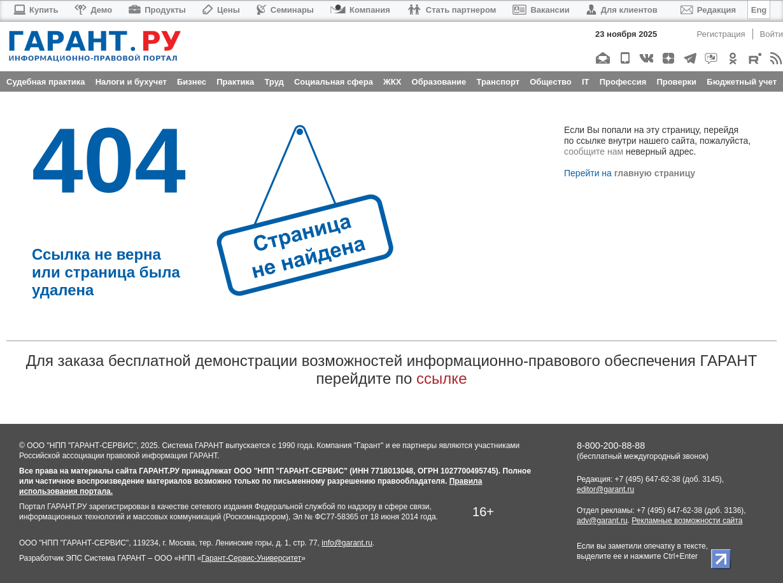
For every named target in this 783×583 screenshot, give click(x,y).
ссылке (441, 378)
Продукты (157, 10)
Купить (35, 10)
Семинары (285, 10)
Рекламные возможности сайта (686, 520)
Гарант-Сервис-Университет (251, 558)
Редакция (708, 10)
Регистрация (721, 34)
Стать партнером (452, 10)
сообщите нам (593, 151)
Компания (360, 10)
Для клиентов (622, 10)
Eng (759, 10)
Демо (93, 10)
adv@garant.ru (602, 520)
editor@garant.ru (605, 489)
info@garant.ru (346, 542)
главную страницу (654, 173)
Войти (771, 34)
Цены (221, 10)
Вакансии (540, 10)
